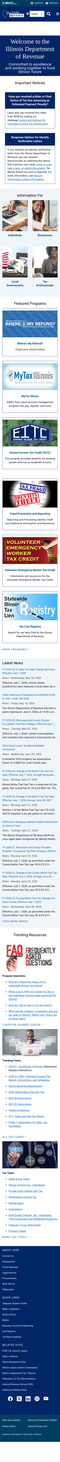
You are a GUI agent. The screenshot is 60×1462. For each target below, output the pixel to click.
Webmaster (8, 1289)
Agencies (37, 3)
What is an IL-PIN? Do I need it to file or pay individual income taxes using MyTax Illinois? (32, 995)
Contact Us (8, 1256)
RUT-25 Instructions (20, 1104)
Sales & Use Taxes (19, 1179)
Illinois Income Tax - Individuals (27, 1185)
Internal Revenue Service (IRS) (17, 1384)
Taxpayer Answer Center (14, 1303)
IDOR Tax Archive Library (14, 1351)
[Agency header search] (49, 14)
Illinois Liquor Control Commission (20, 1367)
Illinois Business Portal (14, 1362)
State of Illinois (10, 1356)
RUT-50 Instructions (20, 1098)
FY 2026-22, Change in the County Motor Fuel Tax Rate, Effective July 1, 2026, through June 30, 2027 (29, 875)
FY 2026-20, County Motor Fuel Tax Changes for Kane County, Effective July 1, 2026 (28, 900)
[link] (10, 1399)
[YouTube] (45, 1399)
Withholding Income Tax (23, 1197)
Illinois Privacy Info (37, 1426)
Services (52, 3)
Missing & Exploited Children (42, 1420)
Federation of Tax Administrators (19, 1379)
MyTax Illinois (9, 1314)
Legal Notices (9, 1272)
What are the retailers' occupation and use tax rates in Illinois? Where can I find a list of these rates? (33, 1015)
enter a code (44, 164)
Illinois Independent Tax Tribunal (18, 1373)
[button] (15, 649)
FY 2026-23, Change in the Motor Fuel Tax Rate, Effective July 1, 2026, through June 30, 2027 (28, 798)
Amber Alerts (9, 1426)
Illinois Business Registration (25, 1086)
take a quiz (14, 168)
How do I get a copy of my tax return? (30, 1005)
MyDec (5, 1320)
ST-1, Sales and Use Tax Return (26, 1116)
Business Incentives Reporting (17, 1325)
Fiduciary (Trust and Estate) (25, 1225)
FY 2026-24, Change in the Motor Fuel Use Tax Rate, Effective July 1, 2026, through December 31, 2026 (28, 773)
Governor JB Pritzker (11, 1434)
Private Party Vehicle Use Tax (26, 1191)
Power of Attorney (19, 1110)
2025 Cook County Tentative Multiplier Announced (23, 747)
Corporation (15, 1209)
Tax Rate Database (11, 1337)
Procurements (9, 1278)
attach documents (35, 168)
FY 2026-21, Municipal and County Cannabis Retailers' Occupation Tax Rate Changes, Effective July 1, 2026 (29, 849)
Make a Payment (10, 1309)
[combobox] (37, 14)
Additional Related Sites (14, 1390)
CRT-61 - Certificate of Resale (26, 1066)
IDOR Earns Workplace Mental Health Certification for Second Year (30, 824)
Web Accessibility (11, 1420)
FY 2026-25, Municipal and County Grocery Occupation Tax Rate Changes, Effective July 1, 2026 (28, 722)
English (34, 14)
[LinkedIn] (28, 1399)
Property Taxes (17, 1231)
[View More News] (15, 921)
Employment (8, 1261)
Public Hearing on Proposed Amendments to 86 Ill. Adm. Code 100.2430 (28, 696)
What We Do (8, 1284)
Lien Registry (9, 1331)
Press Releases (10, 1267)
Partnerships (16, 1203)
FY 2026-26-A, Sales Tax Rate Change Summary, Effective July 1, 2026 (28, 671)
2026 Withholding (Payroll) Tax (26, 1092)
